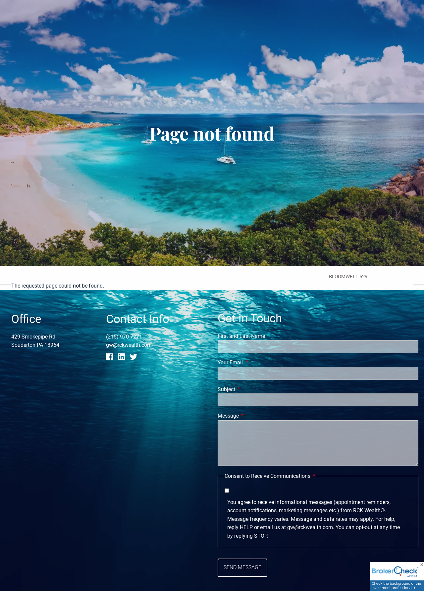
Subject (251, 389)
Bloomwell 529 (348, 277)
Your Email (255, 362)
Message (253, 416)
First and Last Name (241, 336)
